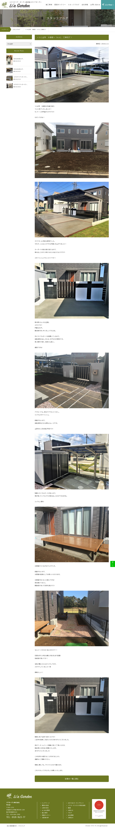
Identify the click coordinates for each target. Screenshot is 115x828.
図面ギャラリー (46, 815)
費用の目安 (45, 805)
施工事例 (44, 813)
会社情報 (71, 815)
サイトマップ (22, 826)
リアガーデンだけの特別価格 (76, 805)
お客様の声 (45, 817)
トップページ (46, 803)
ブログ (70, 813)
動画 (69, 808)
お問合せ (70, 817)
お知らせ (70, 810)
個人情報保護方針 (12, 826)
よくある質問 (46, 810)
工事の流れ (45, 808)
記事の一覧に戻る (71, 778)
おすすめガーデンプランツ (76, 803)
